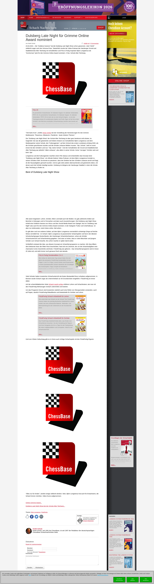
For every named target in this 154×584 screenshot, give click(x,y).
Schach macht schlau (56, 284)
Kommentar (29, 553)
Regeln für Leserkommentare (33, 544)
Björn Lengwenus (36, 512)
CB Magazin (56, 17)
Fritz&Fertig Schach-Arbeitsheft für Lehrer (54, 296)
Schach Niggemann (88, 521)
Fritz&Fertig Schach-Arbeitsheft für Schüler (54, 318)
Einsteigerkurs (91, 17)
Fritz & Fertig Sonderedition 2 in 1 (51, 255)
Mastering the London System (121, 555)
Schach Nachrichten (42, 28)
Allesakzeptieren (146, 579)
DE (79, 28)
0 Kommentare (95, 43)
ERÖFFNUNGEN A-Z (42, 17)
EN (81, 28)
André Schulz (37, 529)
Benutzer (29, 548)
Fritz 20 (35, 110)
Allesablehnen (132, 579)
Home (31, 17)
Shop (22, 17)
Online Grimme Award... (34, 503)
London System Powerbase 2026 (121, 519)
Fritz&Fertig (44, 512)
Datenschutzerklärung (102, 575)
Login (124, 17)
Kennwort (30, 550)
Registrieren (42, 552)
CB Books (67, 17)
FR (85, 28)
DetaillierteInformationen (119, 579)
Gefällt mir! (87, 43)
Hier (30, 575)
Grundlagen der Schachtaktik (121, 438)
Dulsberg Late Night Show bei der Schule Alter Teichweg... (45, 506)
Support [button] (78, 17)
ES (83, 28)
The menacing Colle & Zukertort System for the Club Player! (119, 87)
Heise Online (46, 133)
